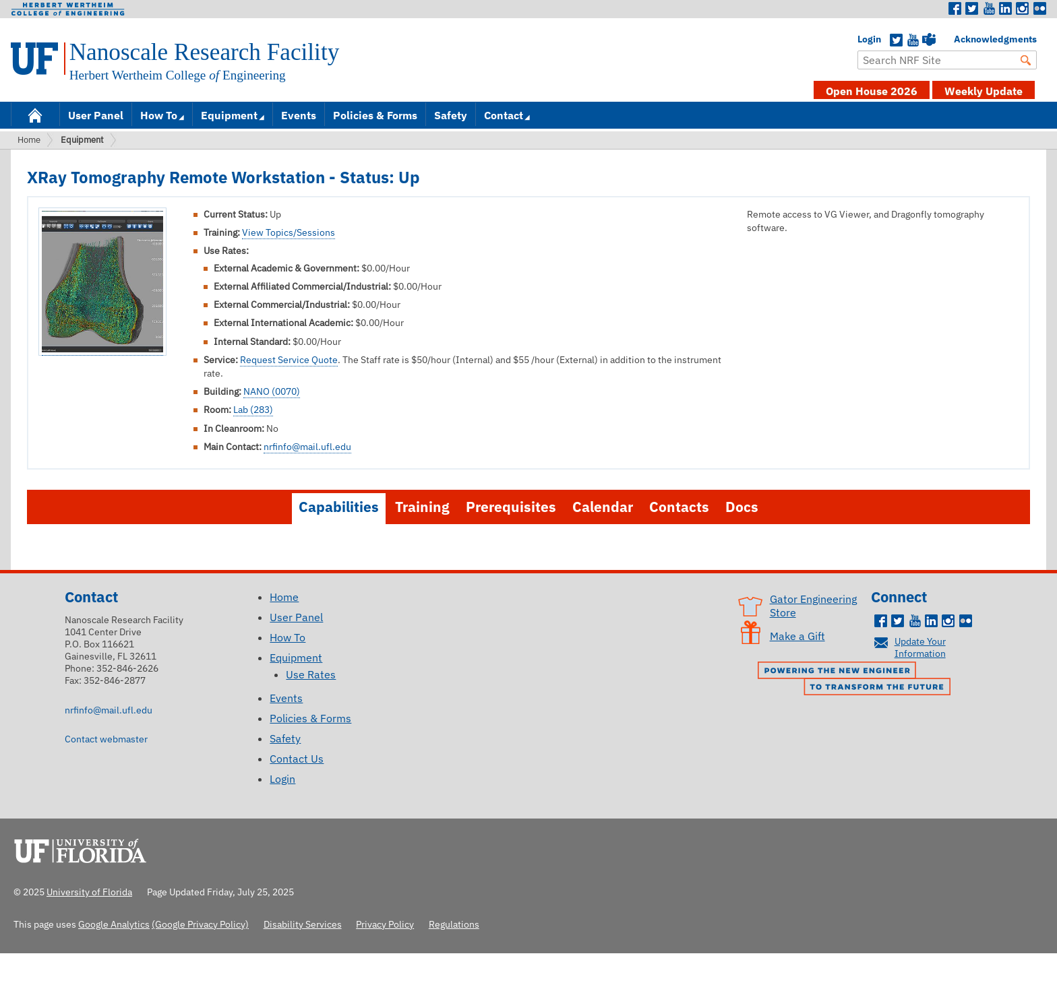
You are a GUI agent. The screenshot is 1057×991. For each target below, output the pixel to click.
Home (35, 114)
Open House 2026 (871, 91)
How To (158, 115)
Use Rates (311, 674)
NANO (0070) (271, 391)
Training (422, 507)
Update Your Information (920, 647)
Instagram (1022, 8)
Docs (741, 507)
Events (298, 115)
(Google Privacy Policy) (200, 924)
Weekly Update (983, 91)
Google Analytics (114, 924)
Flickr (1039, 8)
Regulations (454, 924)
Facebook (955, 8)
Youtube (989, 8)
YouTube (912, 40)
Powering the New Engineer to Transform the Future (857, 680)
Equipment (229, 115)
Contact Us (297, 758)
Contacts (679, 507)
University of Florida (84, 849)
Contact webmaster (106, 738)
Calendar (602, 507)
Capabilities (339, 507)
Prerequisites (511, 507)
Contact (503, 115)
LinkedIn (1006, 8)
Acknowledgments (960, 39)
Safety (450, 115)
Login (864, 39)
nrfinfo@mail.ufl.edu (307, 447)
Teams (929, 40)
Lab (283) (253, 410)
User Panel (95, 115)
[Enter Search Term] (947, 60)
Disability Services (303, 924)
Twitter (972, 8)
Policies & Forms (375, 115)
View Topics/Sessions (288, 232)
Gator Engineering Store (813, 605)
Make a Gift (797, 636)
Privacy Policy (385, 924)
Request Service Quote (289, 360)
